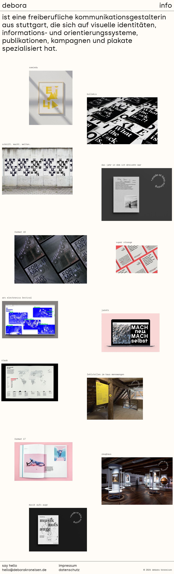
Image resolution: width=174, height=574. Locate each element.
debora (14, 5)
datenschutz (69, 570)
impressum (68, 566)
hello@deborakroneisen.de (24, 570)
